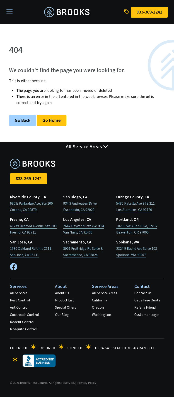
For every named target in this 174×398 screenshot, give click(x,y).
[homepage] (66, 13)
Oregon (98, 308)
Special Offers (65, 308)
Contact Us (143, 294)
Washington (101, 315)
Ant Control (19, 308)
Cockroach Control (24, 315)
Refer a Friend (145, 308)
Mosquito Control (23, 330)
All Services (18, 294)
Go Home (51, 121)
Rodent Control (22, 322)
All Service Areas (104, 294)
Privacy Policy (86, 384)
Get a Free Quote (147, 301)
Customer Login (146, 315)
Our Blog (62, 315)
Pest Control (20, 301)
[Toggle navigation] (10, 13)
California (99, 301)
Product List (64, 301)
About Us (62, 294)
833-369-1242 (28, 179)
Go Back (22, 121)
